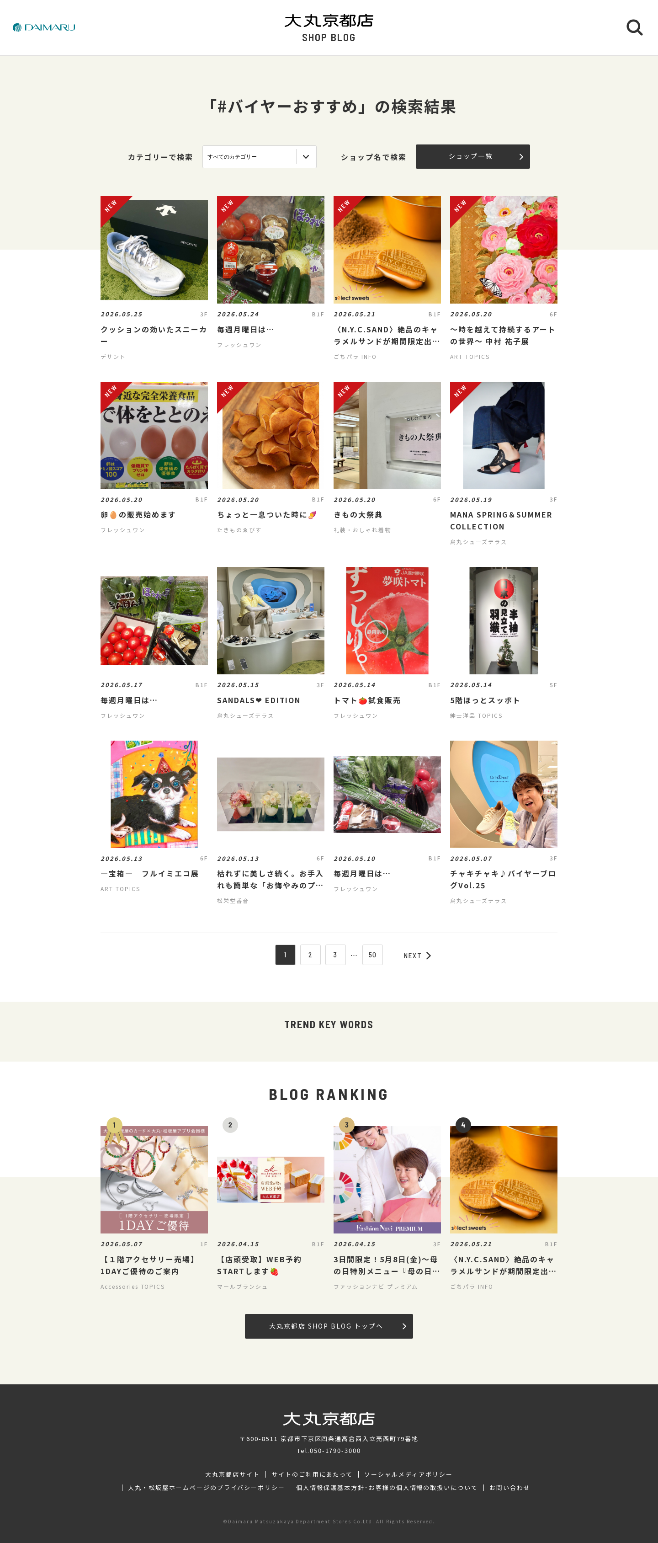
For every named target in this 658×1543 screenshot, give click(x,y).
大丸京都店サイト (232, 1474)
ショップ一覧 (486, 155)
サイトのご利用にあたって (312, 1474)
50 (373, 954)
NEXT (417, 955)
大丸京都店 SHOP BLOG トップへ (337, 1325)
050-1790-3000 (335, 1450)
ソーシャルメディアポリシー (408, 1474)
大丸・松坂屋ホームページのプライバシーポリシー (206, 1487)
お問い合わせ (510, 1487)
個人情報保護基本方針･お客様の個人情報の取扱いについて (387, 1487)
